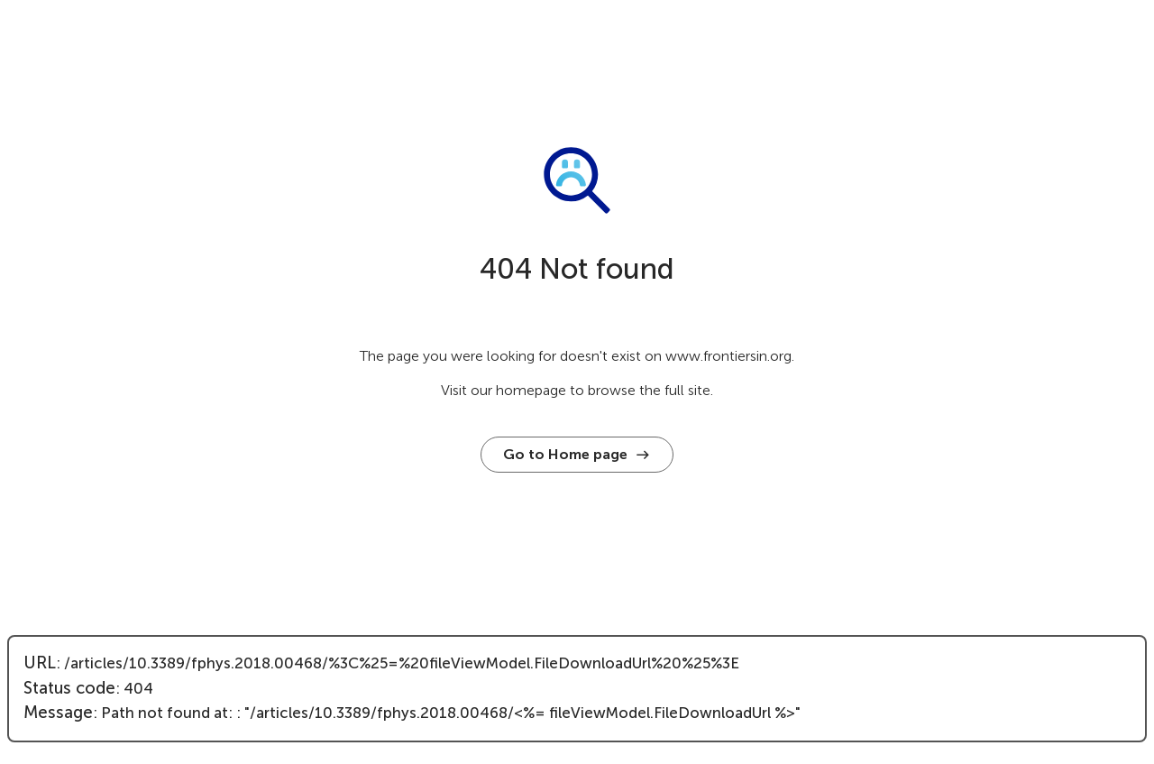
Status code (69, 688)
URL (39, 663)
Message (58, 713)
